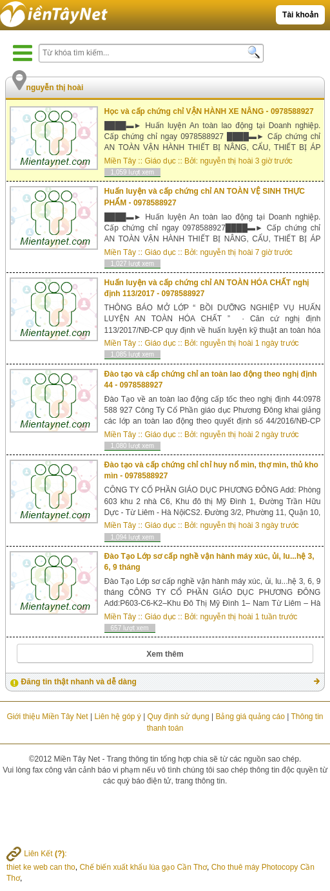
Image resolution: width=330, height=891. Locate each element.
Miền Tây (120, 160)
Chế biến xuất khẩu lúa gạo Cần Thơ (143, 867)
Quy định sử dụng (178, 716)
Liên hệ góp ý (117, 716)
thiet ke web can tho (40, 867)
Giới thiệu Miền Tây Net (47, 716)
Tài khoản (300, 14)
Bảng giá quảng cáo (249, 716)
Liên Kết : (36, 853)
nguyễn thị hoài (226, 160)
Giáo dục (159, 160)
